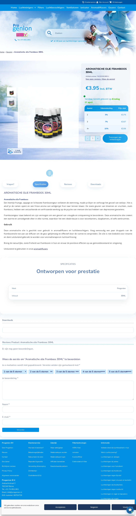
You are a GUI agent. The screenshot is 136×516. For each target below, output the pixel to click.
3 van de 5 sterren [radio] (65, 371)
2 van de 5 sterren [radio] (39, 371)
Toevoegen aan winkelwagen (115, 138)
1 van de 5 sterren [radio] (13, 371)
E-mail (6, 416)
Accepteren (60, 507)
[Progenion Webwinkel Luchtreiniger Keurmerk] (22, 33)
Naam (5, 404)
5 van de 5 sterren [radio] (118, 371)
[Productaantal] (92, 138)
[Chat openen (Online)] (130, 510)
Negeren (94, 507)
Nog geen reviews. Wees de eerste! (100, 79)
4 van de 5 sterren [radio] (92, 371)
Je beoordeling (10, 378)
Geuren (9, 52)
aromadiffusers (41, 249)
